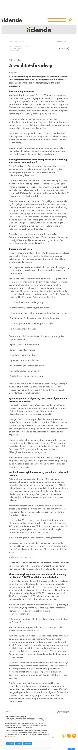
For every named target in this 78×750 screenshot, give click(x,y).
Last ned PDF (64, 48)
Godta (18, 743)
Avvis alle (10, 743)
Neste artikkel (63, 713)
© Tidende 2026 (14, 50)
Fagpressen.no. (11, 736)
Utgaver (15, 41)
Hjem (10, 41)
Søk (70, 20)
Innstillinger (71, 748)
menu (74, 20)
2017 (19, 41)
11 (23, 41)
